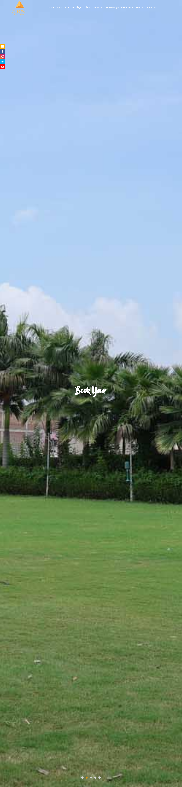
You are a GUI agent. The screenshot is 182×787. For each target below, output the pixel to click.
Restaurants (127, 7)
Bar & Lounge (112, 7)
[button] (82, 778)
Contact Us (151, 7)
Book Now (92, 407)
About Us (62, 7)
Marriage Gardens (81, 7)
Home (51, 7)
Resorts (139, 7)
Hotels (96, 7)
